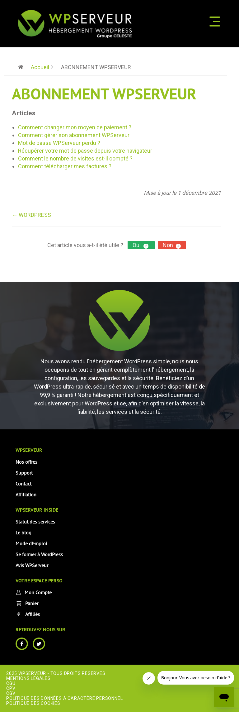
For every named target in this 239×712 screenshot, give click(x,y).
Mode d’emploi (31, 543)
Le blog (23, 532)
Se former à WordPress (39, 554)
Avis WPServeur (32, 565)
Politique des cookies (33, 703)
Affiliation (26, 494)
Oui (141, 245)
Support (24, 473)
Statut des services (35, 521)
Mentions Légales (28, 678)
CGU (10, 683)
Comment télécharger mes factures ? (64, 166)
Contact (23, 483)
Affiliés (32, 614)
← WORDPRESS (31, 215)
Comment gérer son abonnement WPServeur (73, 135)
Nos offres (26, 462)
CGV (10, 693)
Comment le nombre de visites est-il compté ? (75, 158)
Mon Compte (38, 592)
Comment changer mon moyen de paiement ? (74, 127)
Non (172, 245)
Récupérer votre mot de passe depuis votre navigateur (85, 150)
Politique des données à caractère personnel (64, 698)
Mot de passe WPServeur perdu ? (59, 143)
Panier (31, 603)
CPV (10, 688)
